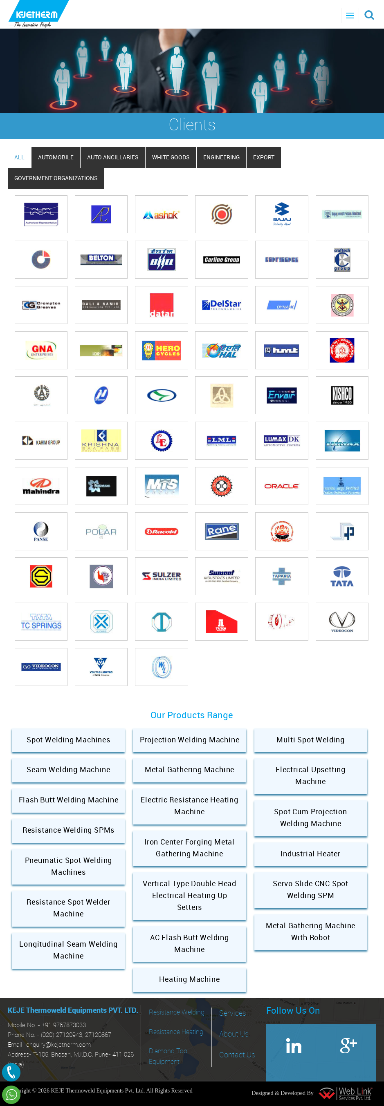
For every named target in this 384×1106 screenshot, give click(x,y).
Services (232, 1013)
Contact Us (237, 1055)
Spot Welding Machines (68, 740)
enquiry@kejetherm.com (58, 1045)
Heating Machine (189, 979)
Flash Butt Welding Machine (69, 800)
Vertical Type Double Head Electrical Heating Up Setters (189, 896)
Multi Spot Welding (310, 740)
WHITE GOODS (171, 157)
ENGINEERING (221, 157)
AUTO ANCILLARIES (113, 157)
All (19, 157)
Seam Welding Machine (68, 770)
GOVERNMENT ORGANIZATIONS (56, 178)
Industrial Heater (311, 854)
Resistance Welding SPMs (68, 830)
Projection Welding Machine (190, 740)
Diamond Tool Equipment (169, 1057)
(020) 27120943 (61, 1035)
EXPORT (263, 157)
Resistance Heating (176, 1032)
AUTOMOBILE (56, 157)
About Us (234, 1034)
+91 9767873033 (64, 1025)
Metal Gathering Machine (189, 770)
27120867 (98, 1035)
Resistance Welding (176, 1012)
